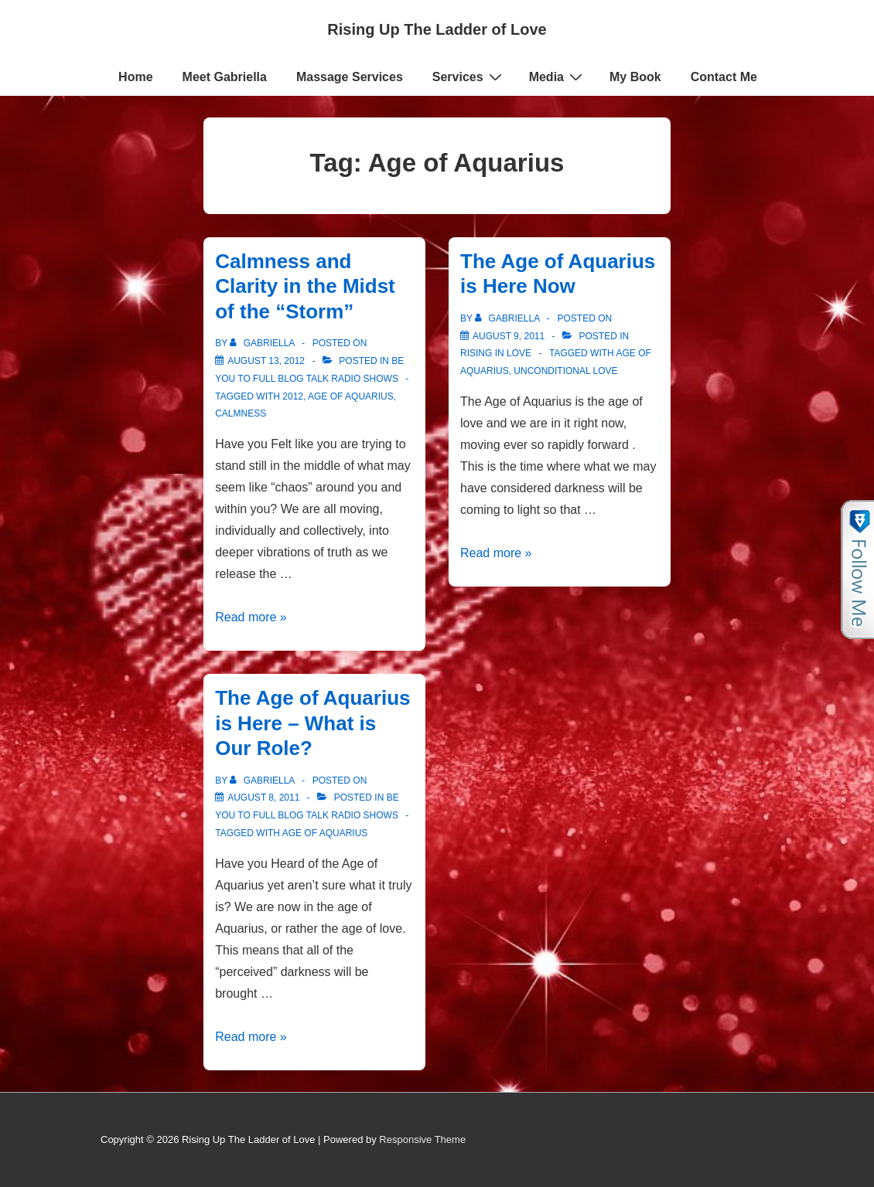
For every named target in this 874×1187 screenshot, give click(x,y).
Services (469, 76)
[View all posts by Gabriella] (263, 343)
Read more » (251, 617)
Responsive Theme (422, 1139)
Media (557, 76)
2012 (292, 396)
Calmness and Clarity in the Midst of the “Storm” (305, 286)
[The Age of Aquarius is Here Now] (509, 336)
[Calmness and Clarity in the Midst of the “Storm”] (266, 360)
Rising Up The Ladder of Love (436, 29)
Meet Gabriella (225, 76)
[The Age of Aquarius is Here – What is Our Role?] (263, 797)
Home (135, 76)
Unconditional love (565, 371)
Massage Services (349, 76)
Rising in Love (495, 353)
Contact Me (724, 76)
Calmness (240, 413)
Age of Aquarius (351, 396)
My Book (635, 76)
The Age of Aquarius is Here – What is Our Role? (312, 723)
